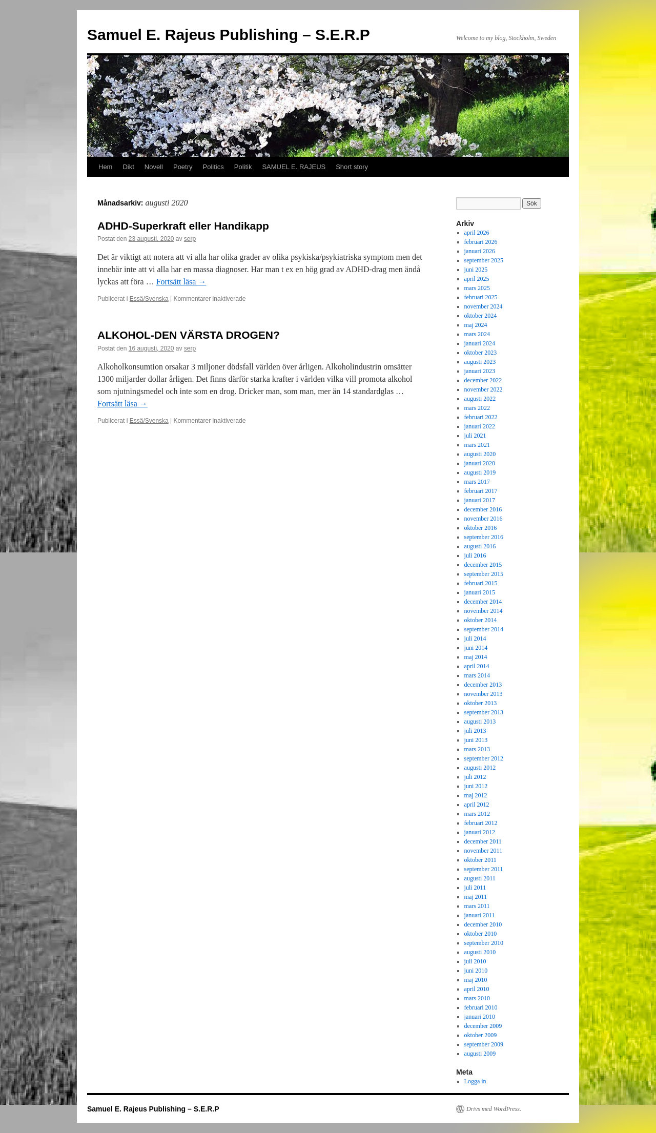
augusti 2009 (480, 1053)
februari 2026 (481, 241)
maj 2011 (475, 896)
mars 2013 (477, 749)
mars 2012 (477, 813)
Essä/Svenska (149, 298)
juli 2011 (475, 887)
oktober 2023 (480, 352)
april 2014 (476, 666)
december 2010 (483, 924)
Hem (105, 167)
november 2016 (483, 518)
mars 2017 (477, 481)
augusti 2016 (480, 546)
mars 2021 (477, 444)
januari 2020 (479, 463)
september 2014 (483, 629)
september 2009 (483, 1044)
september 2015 (483, 574)
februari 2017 (481, 491)
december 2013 (483, 684)
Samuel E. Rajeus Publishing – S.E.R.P (228, 34)
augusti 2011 (480, 878)
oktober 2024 (480, 315)
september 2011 (483, 869)
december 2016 (483, 509)
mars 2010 (477, 998)
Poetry (183, 167)
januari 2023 (479, 371)
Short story (352, 167)
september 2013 (483, 712)
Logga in (475, 1081)
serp (190, 238)
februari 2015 (481, 583)
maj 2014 (475, 657)
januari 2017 (479, 500)
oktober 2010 (480, 933)
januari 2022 (479, 426)
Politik (243, 167)
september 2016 (483, 537)
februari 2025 (481, 297)
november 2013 (483, 693)
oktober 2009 (480, 1035)
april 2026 (476, 232)
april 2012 (476, 804)
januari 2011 (479, 915)
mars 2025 (477, 288)
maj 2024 (475, 324)
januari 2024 (479, 343)
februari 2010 (481, 1007)
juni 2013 (476, 740)
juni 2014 (476, 647)
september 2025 (483, 260)
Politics (213, 167)
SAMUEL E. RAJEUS (293, 167)
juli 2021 (475, 435)
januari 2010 (479, 1016)
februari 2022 (481, 417)
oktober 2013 (480, 703)
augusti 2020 (480, 454)
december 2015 (483, 564)
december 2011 (483, 841)
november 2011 (483, 850)
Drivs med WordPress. (493, 1109)
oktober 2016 (480, 527)
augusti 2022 (480, 398)
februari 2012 (481, 823)
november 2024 (483, 306)
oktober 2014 (480, 620)
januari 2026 (479, 251)
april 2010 (476, 989)
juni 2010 (476, 970)
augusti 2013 (480, 721)
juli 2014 (475, 638)
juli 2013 (475, 730)
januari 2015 (479, 592)
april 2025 (476, 278)
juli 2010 (475, 961)
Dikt (128, 167)
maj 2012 (475, 795)
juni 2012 (476, 786)
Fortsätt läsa (181, 281)
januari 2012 (479, 832)
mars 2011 (477, 906)
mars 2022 (477, 407)
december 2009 (483, 1025)
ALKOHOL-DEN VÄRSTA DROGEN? (188, 335)
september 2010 (483, 942)
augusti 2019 (480, 472)
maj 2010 (475, 979)
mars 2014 (477, 675)
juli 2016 (475, 555)
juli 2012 (475, 776)
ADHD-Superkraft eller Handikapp (183, 226)
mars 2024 (477, 334)
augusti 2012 (480, 767)
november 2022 (483, 389)
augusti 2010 (480, 952)
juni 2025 (476, 269)
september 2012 (483, 758)
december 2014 (483, 601)
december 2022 (483, 380)
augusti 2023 (480, 361)
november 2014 (483, 610)
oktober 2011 (480, 859)
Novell (154, 167)
